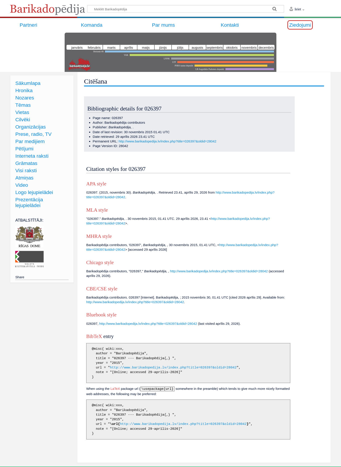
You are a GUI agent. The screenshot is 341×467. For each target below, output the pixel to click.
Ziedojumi (300, 25)
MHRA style (99, 236)
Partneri (28, 25)
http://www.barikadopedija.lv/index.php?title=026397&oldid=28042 (167, 141)
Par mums (163, 25)
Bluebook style (101, 315)
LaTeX (115, 388)
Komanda (92, 25)
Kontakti (230, 25)
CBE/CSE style (101, 288)
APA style (96, 184)
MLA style (97, 210)
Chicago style (100, 262)
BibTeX (94, 336)
